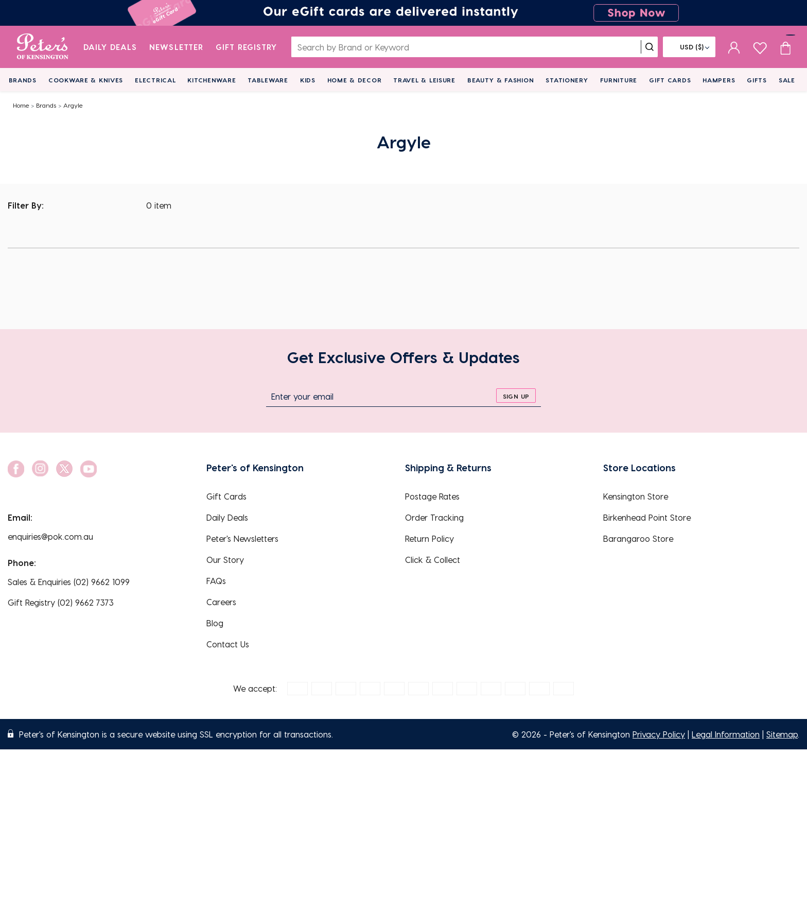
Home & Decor (354, 79)
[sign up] (516, 395)
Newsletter (176, 47)
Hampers (719, 79)
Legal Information (726, 734)
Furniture (618, 79)
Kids (307, 79)
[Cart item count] (785, 47)
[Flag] (689, 47)
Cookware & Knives (85, 79)
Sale (787, 79)
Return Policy (429, 538)
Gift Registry (246, 47)
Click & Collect (432, 559)
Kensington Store (635, 496)
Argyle (73, 105)
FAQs (216, 581)
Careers (221, 602)
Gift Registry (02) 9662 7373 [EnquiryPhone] (61, 602)
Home (21, 105)
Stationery (567, 79)
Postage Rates (432, 496)
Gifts (757, 79)
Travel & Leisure (424, 79)
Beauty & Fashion (500, 79)
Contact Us (227, 644)
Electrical (155, 79)
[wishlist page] (760, 47)
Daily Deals (110, 47)
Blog (214, 623)
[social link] (16, 468)
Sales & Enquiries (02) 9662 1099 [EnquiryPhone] (69, 582)
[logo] (42, 47)
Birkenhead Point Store (647, 517)
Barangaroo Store (638, 538)
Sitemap (782, 734)
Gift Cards (670, 79)
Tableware (268, 79)
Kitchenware (211, 79)
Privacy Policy (659, 734)
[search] (649, 47)
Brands (23, 79)
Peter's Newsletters (242, 538)
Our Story (225, 559)
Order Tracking (434, 517)
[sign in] (734, 47)
